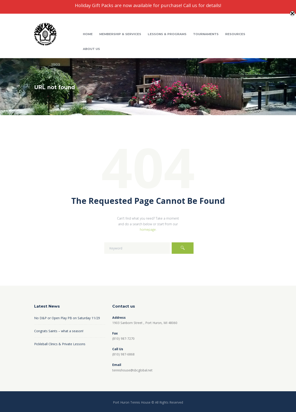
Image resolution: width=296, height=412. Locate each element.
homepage (148, 229)
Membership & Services (120, 34)
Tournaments (206, 34)
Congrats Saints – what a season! (58, 331)
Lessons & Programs (167, 34)
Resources (235, 34)
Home (88, 34)
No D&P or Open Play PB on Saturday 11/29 (67, 318)
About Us (91, 49)
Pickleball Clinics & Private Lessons (59, 344)
